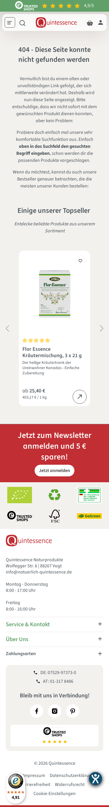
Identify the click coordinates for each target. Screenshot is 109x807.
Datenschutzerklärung (72, 775)
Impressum (34, 775)
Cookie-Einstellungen (54, 793)
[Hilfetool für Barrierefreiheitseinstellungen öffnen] (95, 778)
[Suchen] (22, 22)
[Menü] (12, 23)
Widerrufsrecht (70, 784)
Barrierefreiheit (35, 784)
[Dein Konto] (100, 22)
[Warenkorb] (90, 22)
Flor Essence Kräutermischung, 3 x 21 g (52, 352)
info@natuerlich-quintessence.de (39, 572)
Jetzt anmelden (54, 470)
